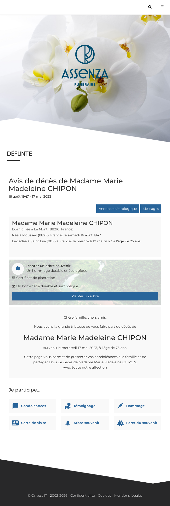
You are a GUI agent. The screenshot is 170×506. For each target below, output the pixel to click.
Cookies (104, 495)
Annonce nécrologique (118, 209)
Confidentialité (82, 495)
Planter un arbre (85, 296)
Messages (151, 209)
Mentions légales (128, 495)
